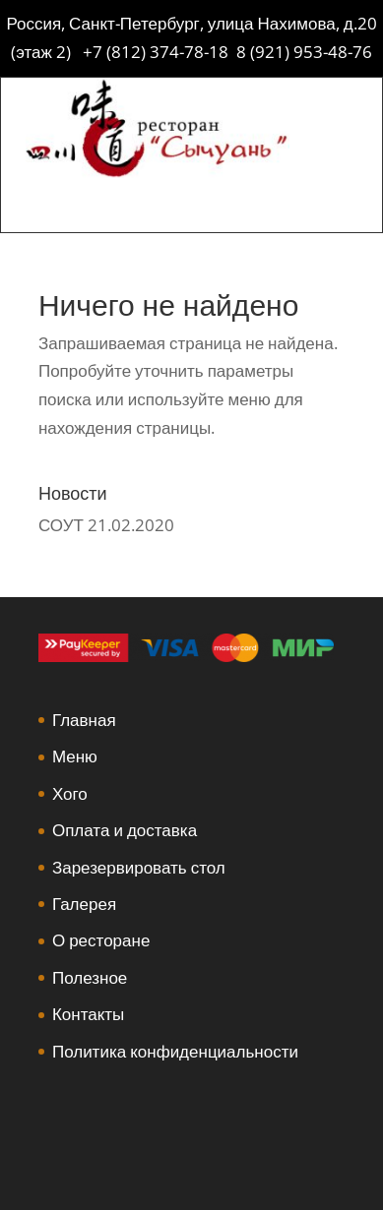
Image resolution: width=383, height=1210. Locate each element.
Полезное (89, 977)
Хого (70, 793)
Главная (84, 719)
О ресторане (101, 940)
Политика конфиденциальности (175, 1051)
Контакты (88, 1013)
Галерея (84, 903)
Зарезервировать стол (138, 867)
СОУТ (61, 525)
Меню (74, 756)
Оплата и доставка (124, 829)
